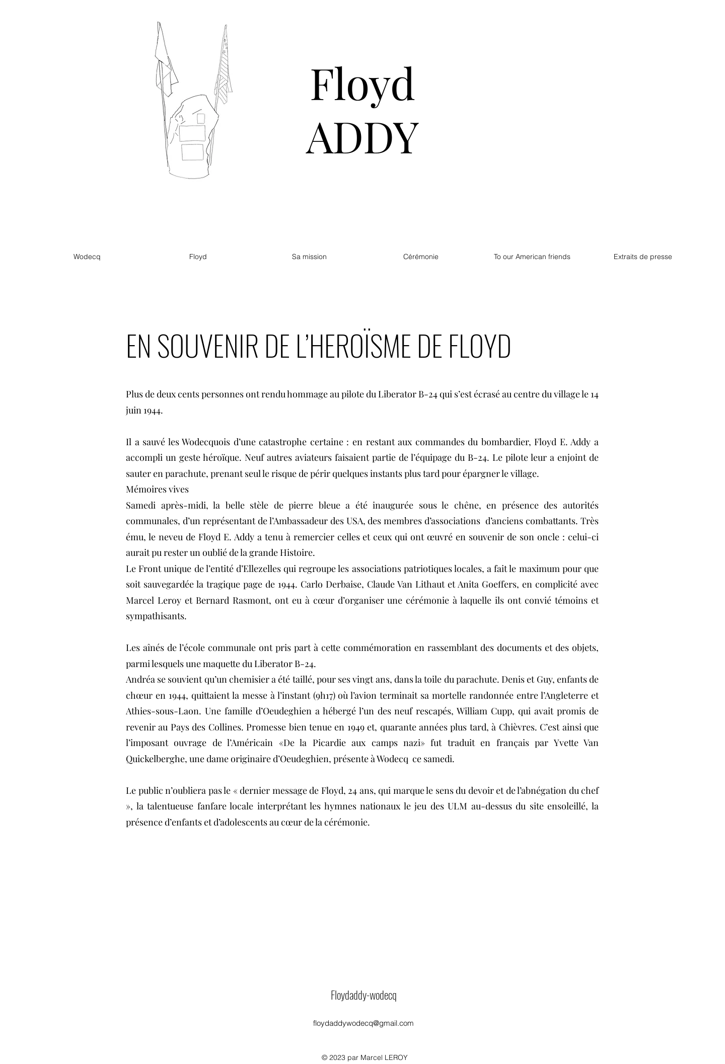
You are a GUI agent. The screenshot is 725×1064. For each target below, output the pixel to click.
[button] (420, 256)
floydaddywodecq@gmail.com (363, 1023)
